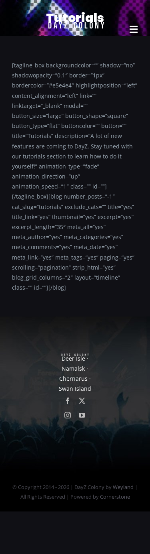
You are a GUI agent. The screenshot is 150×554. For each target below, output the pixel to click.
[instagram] (67, 415)
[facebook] (67, 401)
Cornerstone (115, 496)
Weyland (123, 487)
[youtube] (82, 415)
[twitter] (82, 401)
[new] (75, 10)
